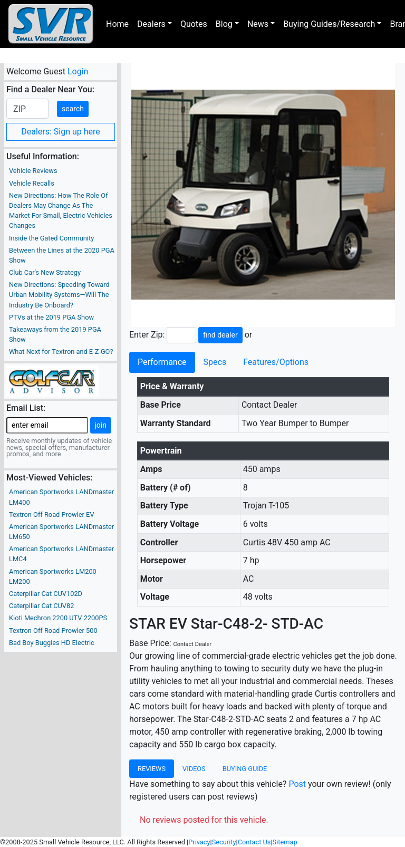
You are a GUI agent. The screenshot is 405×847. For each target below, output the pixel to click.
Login (78, 71)
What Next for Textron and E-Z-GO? (61, 351)
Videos (194, 769)
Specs (215, 362)
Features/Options (275, 362)
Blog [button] (224, 24)
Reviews (152, 769)
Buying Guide (245, 769)
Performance (162, 362)
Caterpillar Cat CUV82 (41, 606)
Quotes (193, 24)
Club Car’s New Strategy (45, 272)
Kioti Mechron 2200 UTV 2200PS (58, 618)
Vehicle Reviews (33, 171)
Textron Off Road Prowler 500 (53, 630)
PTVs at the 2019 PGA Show (51, 317)
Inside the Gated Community (51, 238)
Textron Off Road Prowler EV (51, 514)
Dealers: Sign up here (60, 132)
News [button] (257, 24)
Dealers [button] (151, 24)
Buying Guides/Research (329, 24)
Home (117, 24)
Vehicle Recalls (31, 183)
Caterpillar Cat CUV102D (45, 594)
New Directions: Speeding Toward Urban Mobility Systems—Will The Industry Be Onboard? (59, 295)
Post (297, 784)
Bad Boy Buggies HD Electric (51, 643)
